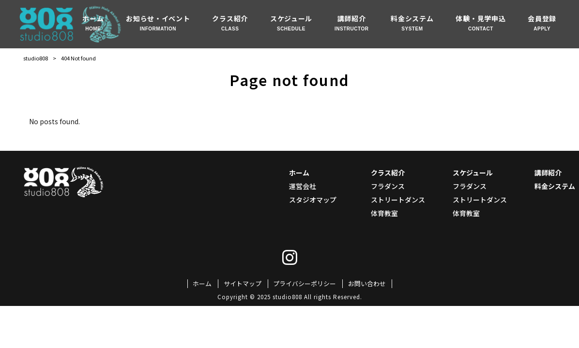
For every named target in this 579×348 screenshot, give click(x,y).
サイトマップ (242, 283)
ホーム (299, 172)
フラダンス (388, 186)
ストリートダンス (398, 199)
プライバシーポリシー (304, 283)
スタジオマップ (312, 199)
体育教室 (384, 213)
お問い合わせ (367, 283)
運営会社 (302, 186)
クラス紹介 (388, 172)
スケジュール (473, 172)
